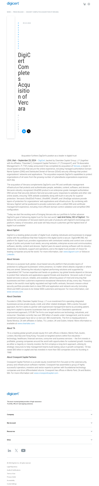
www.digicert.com (71, 251)
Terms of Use (11, 473)
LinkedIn (10, 254)
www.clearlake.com (26, 323)
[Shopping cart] (84, 4)
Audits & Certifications (13, 470)
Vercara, (77, 166)
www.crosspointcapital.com (46, 373)
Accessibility (11, 480)
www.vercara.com (15, 291)
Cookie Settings (12, 484)
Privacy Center (11, 477)
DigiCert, (41, 160)
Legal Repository (12, 467)
